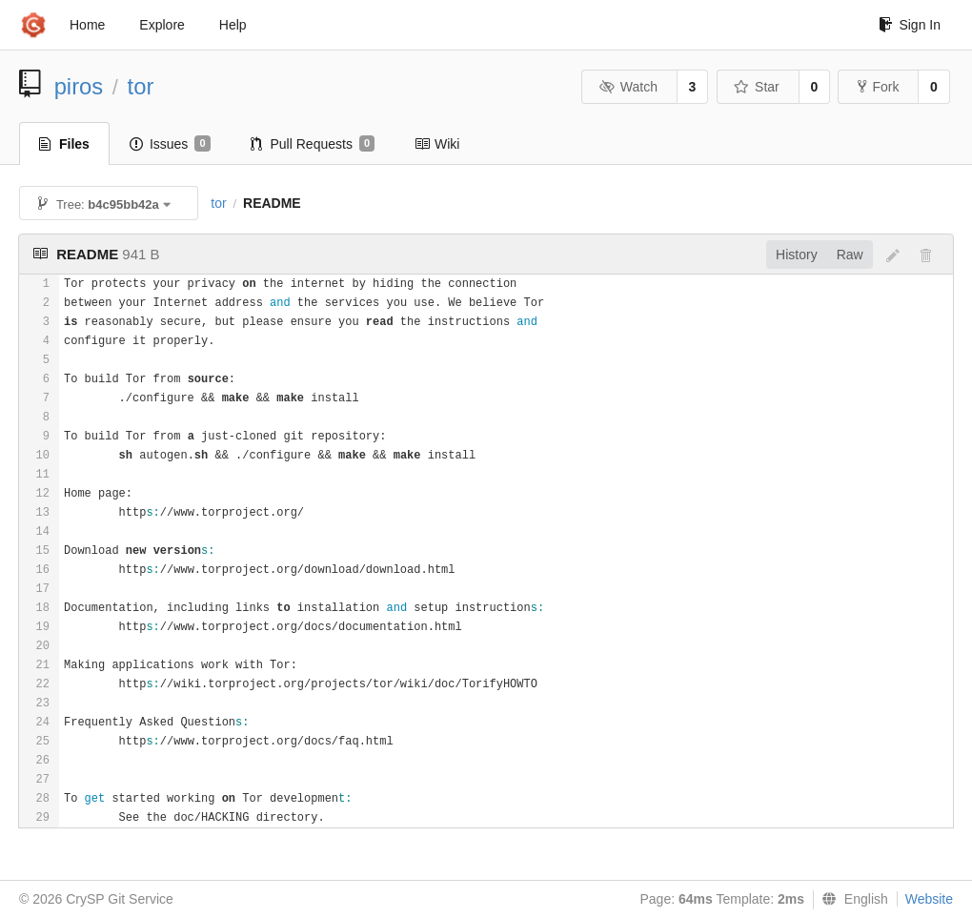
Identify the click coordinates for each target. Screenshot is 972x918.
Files (64, 144)
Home (87, 24)
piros (79, 86)
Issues (170, 144)
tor (141, 86)
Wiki (437, 144)
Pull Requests (313, 144)
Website (929, 899)
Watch (628, 86)
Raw (850, 254)
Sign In (910, 24)
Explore (161, 24)
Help (233, 24)
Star (757, 86)
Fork (878, 86)
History (797, 254)
